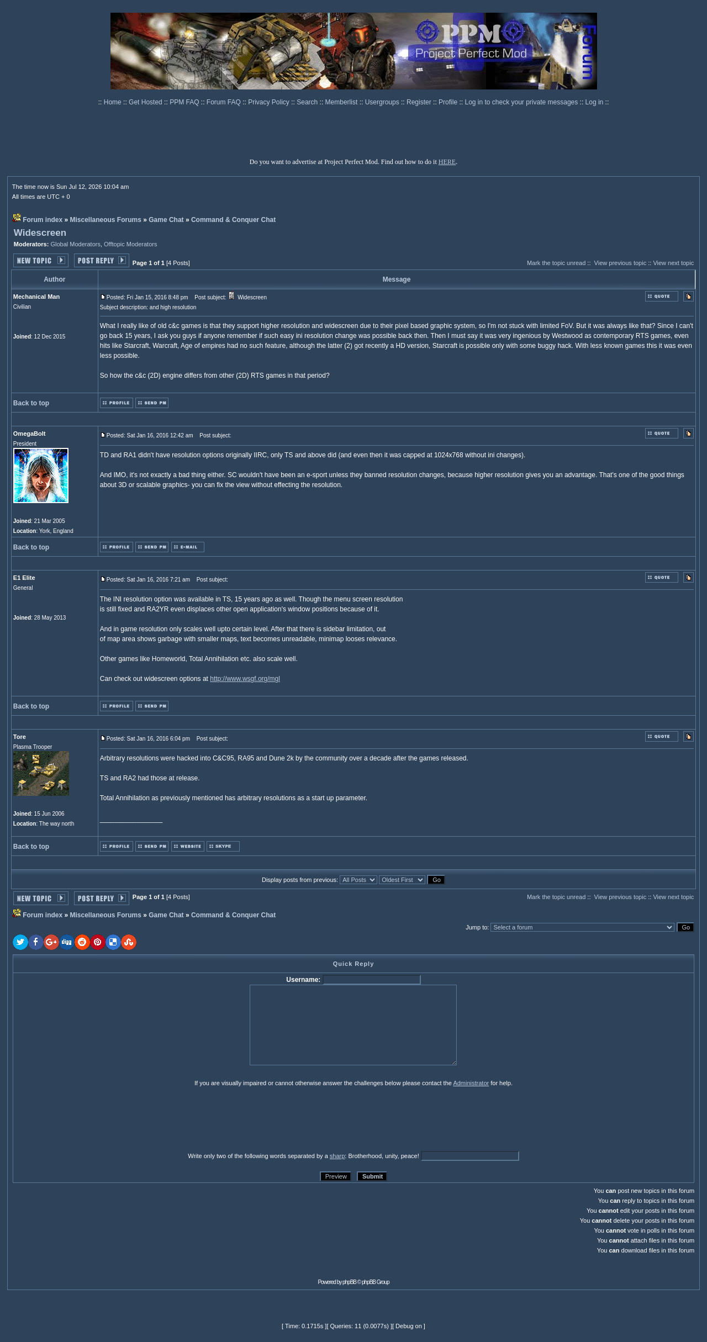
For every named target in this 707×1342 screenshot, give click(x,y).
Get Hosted (146, 102)
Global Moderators (75, 244)
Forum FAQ (224, 102)
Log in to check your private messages (522, 102)
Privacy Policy (269, 102)
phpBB (349, 1282)
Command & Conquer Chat (233, 220)
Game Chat (166, 220)
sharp (337, 1156)
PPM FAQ (185, 102)
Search (308, 102)
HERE (447, 162)
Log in (594, 102)
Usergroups (383, 102)
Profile (449, 102)
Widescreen (40, 233)
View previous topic (620, 263)
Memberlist (342, 102)
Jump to (476, 927)
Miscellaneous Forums (105, 220)
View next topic (673, 263)
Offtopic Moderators (130, 244)
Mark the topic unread (556, 263)
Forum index (42, 220)
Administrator (471, 1083)
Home (113, 102)
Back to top (31, 403)
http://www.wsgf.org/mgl (245, 679)
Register (420, 102)
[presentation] (98, 1118)
